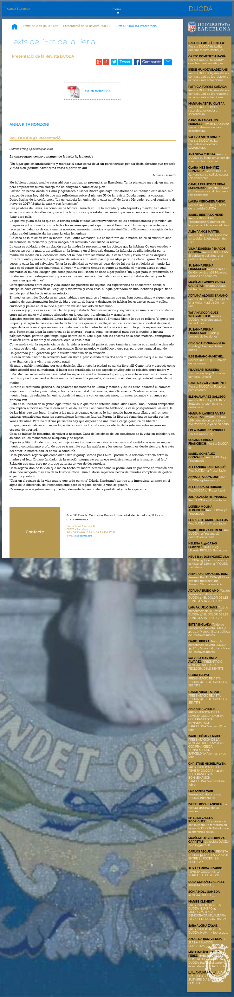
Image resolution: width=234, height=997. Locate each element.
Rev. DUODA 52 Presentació (207, 523)
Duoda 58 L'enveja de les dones (204, 334)
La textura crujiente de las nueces (207, 807)
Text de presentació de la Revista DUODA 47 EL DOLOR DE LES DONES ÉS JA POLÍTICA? (209, 596)
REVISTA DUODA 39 (201, 885)
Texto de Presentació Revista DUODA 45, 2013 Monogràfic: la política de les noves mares (209, 630)
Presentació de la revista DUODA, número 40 (205, 796)
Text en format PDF (97, 91)
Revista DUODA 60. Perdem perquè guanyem (208, 287)
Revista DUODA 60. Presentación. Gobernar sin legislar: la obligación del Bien (208, 221)
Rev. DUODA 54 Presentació (207, 470)
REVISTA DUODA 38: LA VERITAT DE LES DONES (205, 873)
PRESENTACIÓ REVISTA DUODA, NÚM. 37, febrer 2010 (208, 930)
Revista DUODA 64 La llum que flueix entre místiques (206, 48)
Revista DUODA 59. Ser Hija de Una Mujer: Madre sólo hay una (209, 302)
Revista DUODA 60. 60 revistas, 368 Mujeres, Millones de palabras (208, 272)
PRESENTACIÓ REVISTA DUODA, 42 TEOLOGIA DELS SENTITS (206, 665)
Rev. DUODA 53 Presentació (136, 26)
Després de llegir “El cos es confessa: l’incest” (206, 374)
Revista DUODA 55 (200, 433)
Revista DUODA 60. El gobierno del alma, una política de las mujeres (208, 255)
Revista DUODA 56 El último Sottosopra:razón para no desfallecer (207, 403)
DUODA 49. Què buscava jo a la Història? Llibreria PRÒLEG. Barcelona (208, 563)
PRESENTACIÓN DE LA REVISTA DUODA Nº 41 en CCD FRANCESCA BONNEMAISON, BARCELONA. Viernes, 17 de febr (207, 721)
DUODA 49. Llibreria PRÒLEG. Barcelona (207, 548)
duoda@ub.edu (83, 535)
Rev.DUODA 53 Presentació (206, 490)
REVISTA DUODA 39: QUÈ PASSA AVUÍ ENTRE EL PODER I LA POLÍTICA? (208, 857)
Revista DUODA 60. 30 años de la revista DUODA (207, 206)
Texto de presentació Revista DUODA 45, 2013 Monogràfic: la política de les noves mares (209, 646)
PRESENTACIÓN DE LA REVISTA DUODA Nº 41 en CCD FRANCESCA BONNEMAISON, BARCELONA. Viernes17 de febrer (206, 775)
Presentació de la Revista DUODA (87, 26)
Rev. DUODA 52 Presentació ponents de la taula (209, 533)
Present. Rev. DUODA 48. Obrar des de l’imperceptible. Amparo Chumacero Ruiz (209, 581)
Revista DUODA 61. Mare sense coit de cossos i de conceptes (209, 157)
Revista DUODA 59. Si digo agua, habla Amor (205, 319)
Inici (14, 27)
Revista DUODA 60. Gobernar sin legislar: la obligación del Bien (208, 238)
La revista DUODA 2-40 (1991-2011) (208, 843)
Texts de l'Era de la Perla (41, 26)
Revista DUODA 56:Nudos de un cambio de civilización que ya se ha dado (208, 420)
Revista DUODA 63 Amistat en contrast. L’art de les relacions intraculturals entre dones (208, 76)
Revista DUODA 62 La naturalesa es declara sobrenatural (203, 110)
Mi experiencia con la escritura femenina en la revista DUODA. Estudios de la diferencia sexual (208, 826)
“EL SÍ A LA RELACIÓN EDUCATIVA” (207, 942)
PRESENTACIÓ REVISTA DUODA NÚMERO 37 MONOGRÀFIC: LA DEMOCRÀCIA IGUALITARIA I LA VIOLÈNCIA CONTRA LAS (207, 912)
